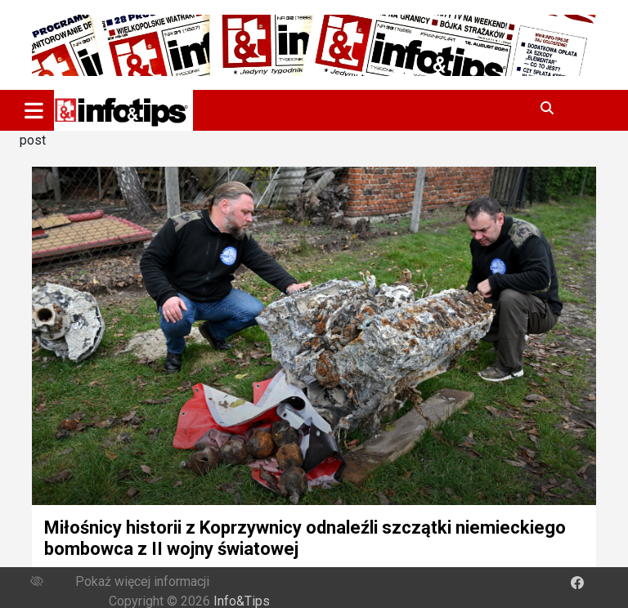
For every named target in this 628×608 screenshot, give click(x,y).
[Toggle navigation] (34, 110)
